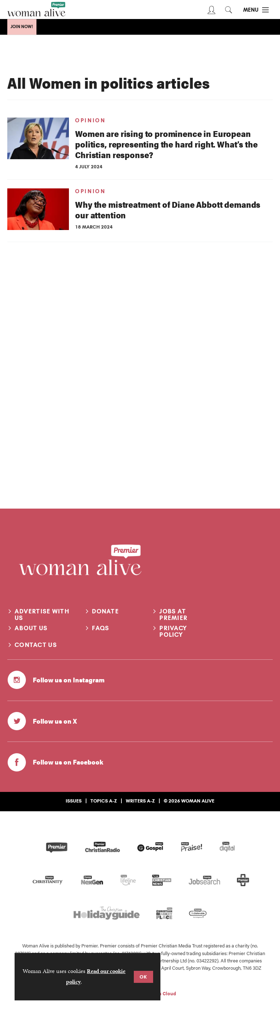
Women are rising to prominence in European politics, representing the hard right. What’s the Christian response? (166, 144)
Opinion (90, 120)
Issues (74, 801)
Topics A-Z (103, 801)
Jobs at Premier (173, 614)
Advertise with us (42, 614)
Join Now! (22, 26)
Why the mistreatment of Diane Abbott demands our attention (167, 209)
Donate (105, 611)
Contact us (36, 644)
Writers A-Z (140, 801)
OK (143, 977)
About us (31, 628)
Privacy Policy (173, 631)
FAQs (100, 628)
